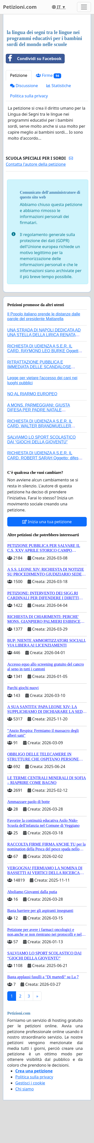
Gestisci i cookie (30, 1083)
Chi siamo (24, 1089)
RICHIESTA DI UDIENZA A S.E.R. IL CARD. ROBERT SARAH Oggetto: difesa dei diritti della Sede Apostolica (44, 458)
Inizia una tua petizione (47, 521)
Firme (48, 75)
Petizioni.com (20, 7)
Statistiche (58, 85)
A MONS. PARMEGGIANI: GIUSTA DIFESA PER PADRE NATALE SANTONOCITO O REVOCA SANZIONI (43, 410)
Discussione (24, 85)
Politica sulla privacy (29, 96)
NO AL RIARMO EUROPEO (32, 394)
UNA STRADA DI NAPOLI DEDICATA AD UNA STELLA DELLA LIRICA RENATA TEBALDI (44, 335)
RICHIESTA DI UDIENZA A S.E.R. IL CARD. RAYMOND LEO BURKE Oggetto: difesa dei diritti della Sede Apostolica (44, 351)
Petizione (18, 75)
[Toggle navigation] (84, 7)
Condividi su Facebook (33, 58)
